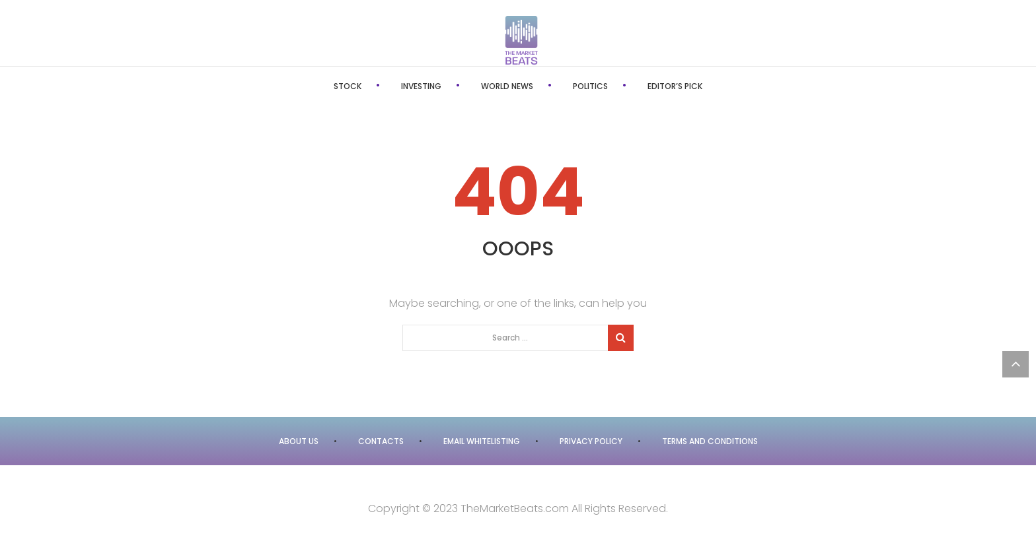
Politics (590, 86)
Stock (347, 86)
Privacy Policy (591, 441)
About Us (298, 441)
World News (507, 86)
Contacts (381, 441)
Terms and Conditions (710, 441)
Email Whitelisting (481, 441)
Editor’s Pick (675, 86)
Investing (421, 86)
